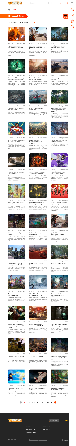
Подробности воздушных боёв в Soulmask (36, 264)
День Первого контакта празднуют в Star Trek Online (16, 264)
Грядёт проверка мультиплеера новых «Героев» (35, 141)
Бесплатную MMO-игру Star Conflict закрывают (59, 140)
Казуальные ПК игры (31, 432)
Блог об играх (46, 429)
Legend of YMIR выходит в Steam (58, 264)
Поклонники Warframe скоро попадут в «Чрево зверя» (16, 78)
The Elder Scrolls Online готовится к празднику (36, 357)
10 (48, 402)
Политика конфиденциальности (38, 440)
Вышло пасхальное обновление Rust (14, 294)
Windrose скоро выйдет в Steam (15, 233)
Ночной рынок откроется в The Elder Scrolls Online (58, 46)
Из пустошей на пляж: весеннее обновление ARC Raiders (37, 47)
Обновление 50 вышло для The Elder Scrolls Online (37, 172)
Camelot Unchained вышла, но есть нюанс (16, 357)
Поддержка (65, 440)
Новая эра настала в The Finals (15, 388)
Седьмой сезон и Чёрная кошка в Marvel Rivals (58, 172)
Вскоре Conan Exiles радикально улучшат (35, 78)
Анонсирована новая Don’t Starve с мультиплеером (37, 203)
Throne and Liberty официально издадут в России (57, 295)
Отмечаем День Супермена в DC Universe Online (16, 140)
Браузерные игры (30, 429)
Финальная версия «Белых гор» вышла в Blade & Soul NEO (59, 358)
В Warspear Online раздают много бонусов (16, 203)
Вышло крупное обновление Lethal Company (59, 325)
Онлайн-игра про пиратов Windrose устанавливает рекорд (58, 110)
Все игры (28, 426)
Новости (10, 43)
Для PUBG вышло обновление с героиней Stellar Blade (58, 234)
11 (51, 402)
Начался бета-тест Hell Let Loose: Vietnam (16, 172)
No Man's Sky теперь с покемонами (36, 233)
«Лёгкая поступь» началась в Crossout (59, 78)
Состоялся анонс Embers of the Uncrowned (16, 109)
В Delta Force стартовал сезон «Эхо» (36, 109)
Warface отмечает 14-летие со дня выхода (59, 203)
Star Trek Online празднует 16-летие (37, 388)
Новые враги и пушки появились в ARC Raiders (36, 325)
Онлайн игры (46, 426)
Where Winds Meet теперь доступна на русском (37, 294)
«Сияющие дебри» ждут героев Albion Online (58, 388)
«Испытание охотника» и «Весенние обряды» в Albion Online (16, 326)
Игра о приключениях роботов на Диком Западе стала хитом (15, 47)
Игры (9, 9)
